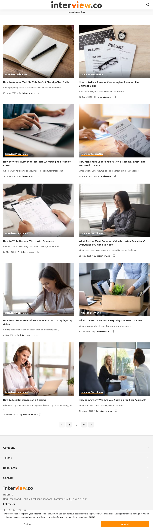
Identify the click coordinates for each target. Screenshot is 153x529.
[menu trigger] (6, 4)
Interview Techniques (16, 75)
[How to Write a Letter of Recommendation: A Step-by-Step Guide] (38, 289)
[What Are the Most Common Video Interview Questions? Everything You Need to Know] (114, 210)
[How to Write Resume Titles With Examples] (38, 210)
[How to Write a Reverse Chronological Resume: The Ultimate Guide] (114, 51)
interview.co (28, 93)
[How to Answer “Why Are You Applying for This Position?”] (114, 369)
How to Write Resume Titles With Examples (30, 241)
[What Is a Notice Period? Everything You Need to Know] (114, 289)
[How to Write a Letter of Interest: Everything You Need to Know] (38, 130)
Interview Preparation (92, 75)
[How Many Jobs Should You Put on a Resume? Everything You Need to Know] (114, 130)
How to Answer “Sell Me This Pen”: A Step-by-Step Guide (38, 82)
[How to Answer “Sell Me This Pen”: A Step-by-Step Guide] (38, 51)
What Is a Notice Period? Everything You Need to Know (112, 320)
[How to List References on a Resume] (38, 369)
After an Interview (90, 313)
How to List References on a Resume (25, 399)
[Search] (148, 4)
